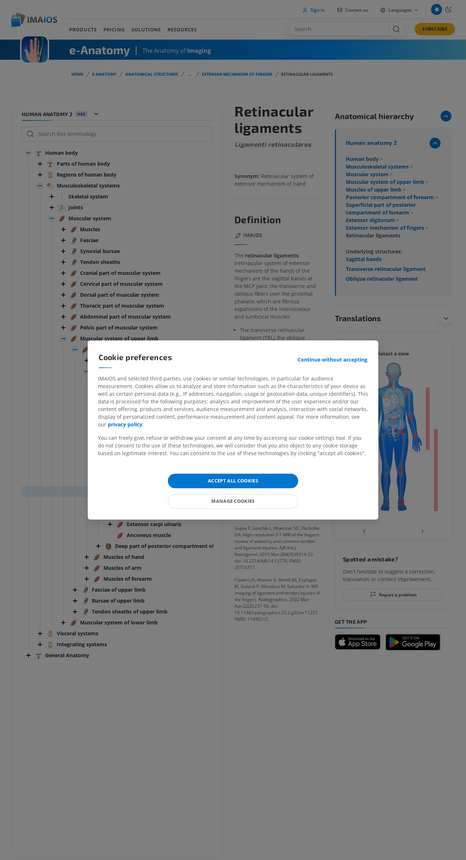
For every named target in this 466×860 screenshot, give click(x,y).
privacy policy (125, 424)
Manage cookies (233, 501)
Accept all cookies (233, 480)
